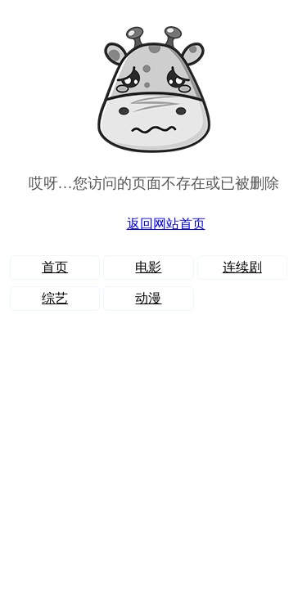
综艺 (55, 298)
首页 (55, 267)
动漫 (148, 298)
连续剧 (242, 267)
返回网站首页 (166, 224)
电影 (148, 267)
